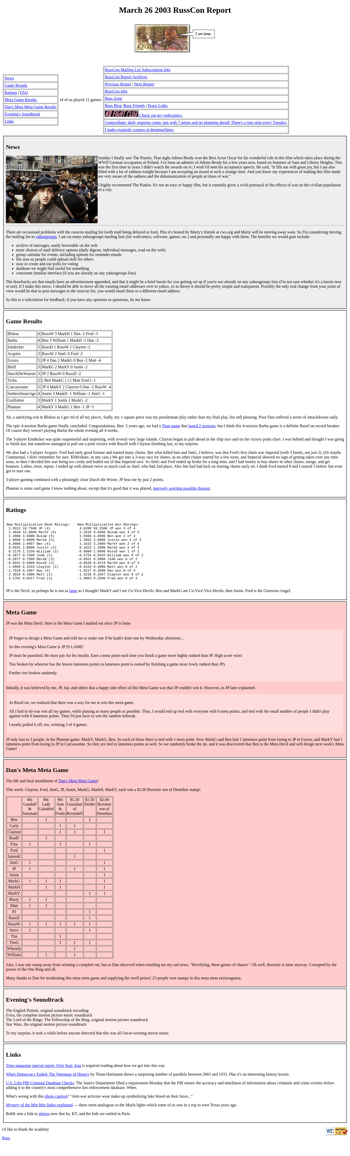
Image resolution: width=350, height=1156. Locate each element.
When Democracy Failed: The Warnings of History (47, 1086)
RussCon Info (116, 91)
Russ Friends (134, 105)
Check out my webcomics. (144, 115)
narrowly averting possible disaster (181, 488)
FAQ (24, 92)
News (9, 78)
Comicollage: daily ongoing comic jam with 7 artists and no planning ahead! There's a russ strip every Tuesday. (196, 122)
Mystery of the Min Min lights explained (39, 1116)
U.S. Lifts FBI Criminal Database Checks (40, 1094)
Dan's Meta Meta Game (78, 792)
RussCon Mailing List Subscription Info (138, 70)
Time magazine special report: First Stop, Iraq (43, 1077)
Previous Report (118, 84)
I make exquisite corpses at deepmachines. (139, 129)
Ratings (11, 92)
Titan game (171, 426)
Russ (6, 1149)
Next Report (144, 84)
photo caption (56, 1108)
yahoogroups (46, 236)
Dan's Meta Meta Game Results (31, 107)
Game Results (16, 85)
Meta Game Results (21, 100)
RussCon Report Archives (126, 77)
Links (9, 121)
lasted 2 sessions (202, 426)
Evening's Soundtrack (22, 114)
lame (73, 602)
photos (44, 1125)
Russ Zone (113, 98)
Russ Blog (113, 105)
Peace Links (158, 105)
